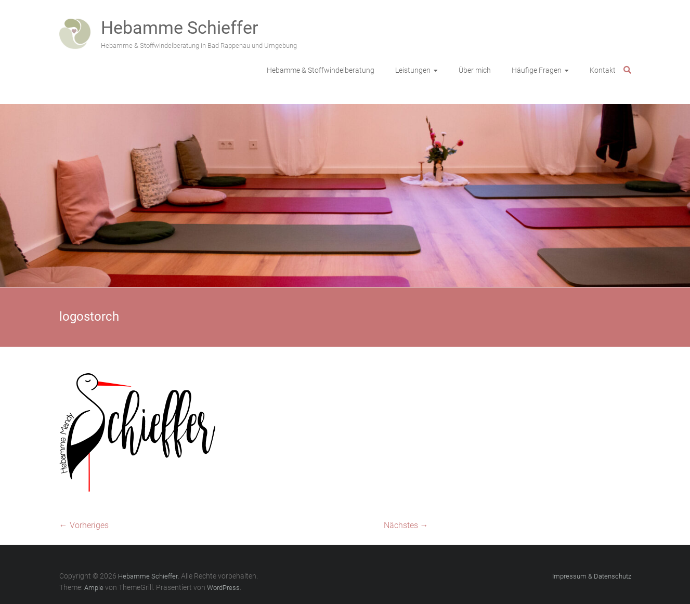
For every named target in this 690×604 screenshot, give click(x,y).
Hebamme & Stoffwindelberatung (320, 70)
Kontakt (603, 70)
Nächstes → (406, 525)
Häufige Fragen (537, 70)
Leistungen (413, 70)
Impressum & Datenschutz (591, 576)
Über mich (475, 70)
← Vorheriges (84, 525)
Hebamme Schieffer (179, 27)
